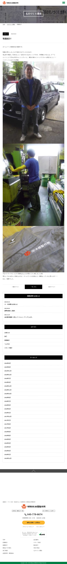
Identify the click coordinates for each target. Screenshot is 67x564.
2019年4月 (7, 382)
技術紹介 (7, 340)
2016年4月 (7, 443)
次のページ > (51, 286)
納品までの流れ (7, 548)
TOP (4, 24)
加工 (5, 336)
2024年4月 (7, 363)
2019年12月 (7, 374)
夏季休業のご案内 (9, 311)
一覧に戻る (33, 286)
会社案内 (36, 539)
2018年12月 (7, 386)
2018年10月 (7, 393)
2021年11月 (7, 371)
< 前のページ (15, 286)
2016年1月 (7, 454)
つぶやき (7, 344)
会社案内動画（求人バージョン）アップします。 (18, 317)
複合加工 (36, 545)
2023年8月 (7, 367)
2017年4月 (7, 428)
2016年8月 (7, 435)
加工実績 (5, 550)
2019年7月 (7, 378)
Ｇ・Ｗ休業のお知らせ (11, 304)
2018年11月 (7, 390)
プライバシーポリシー (28, 526)
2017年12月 (7, 416)
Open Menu (64, 2)
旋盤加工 (5, 545)
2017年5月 (7, 424)
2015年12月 (7, 458)
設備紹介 (5, 542)
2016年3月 (7, 447)
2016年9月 (7, 431)
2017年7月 (7, 420)
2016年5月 (7, 439)
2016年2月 (7, 450)
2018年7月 (7, 401)
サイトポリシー (40, 526)
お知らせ (7, 332)
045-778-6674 (34, 514)
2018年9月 (7, 397)
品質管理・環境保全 (8, 553)
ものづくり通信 (11, 24)
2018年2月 (7, 409)
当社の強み (37, 548)
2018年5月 (7, 405)
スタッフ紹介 (8, 348)
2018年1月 (7, 412)
